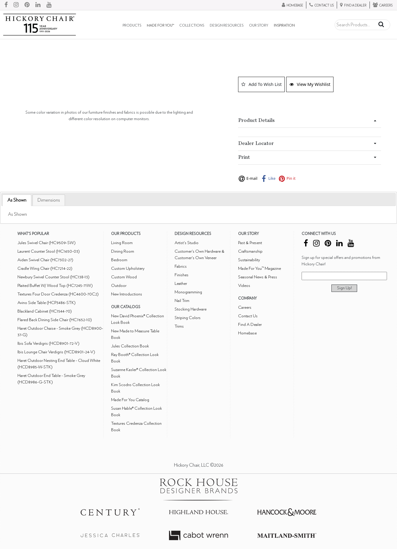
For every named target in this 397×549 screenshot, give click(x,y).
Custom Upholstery (127, 268)
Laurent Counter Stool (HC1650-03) (48, 251)
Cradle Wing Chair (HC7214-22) (44, 268)
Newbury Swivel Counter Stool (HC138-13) (53, 277)
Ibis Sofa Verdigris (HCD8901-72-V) (48, 343)
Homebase (247, 333)
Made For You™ (160, 25)
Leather (181, 283)
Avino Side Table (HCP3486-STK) (46, 302)
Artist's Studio (186, 243)
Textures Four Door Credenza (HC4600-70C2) (58, 294)
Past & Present (250, 243)
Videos (244, 285)
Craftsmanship (250, 251)
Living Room (122, 243)
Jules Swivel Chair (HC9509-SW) (46, 243)
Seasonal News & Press (257, 277)
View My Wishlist (310, 84)
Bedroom (119, 260)
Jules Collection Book (130, 346)
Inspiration (284, 25)
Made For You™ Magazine (259, 268)
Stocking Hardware (190, 309)
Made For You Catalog (130, 400)
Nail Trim (182, 300)
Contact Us (248, 316)
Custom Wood (124, 277)
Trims (179, 326)
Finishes (181, 275)
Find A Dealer (250, 324)
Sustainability (249, 260)
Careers (244, 307)
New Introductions (126, 294)
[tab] (16, 200)
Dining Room (122, 251)
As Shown (16, 200)
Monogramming (188, 292)
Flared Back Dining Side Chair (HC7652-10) (54, 320)
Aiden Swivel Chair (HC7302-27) (45, 260)
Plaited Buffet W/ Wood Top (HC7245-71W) (55, 285)
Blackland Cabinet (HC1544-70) (44, 311)
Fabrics (181, 266)
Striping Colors (188, 318)
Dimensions (49, 200)
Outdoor (118, 285)
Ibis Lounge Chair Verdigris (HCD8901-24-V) (56, 352)
